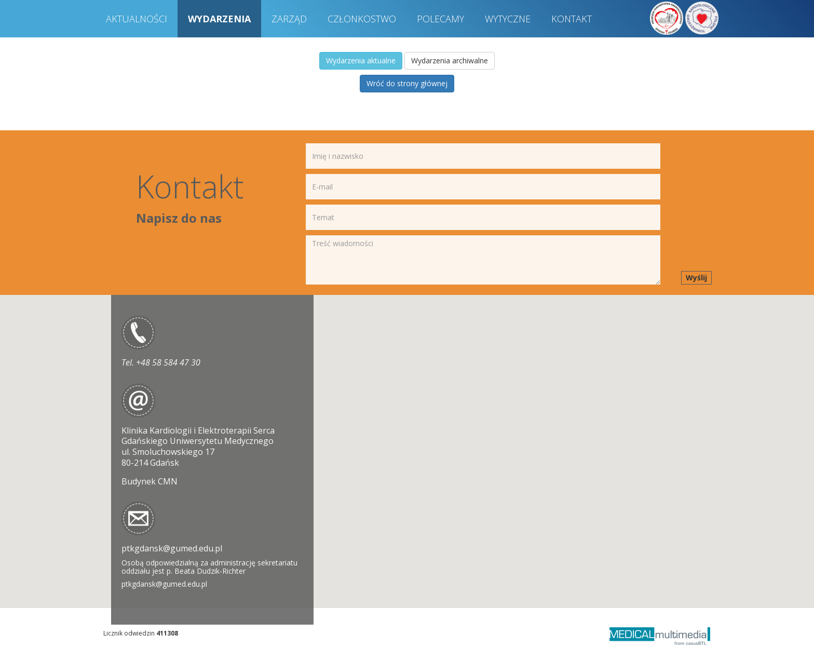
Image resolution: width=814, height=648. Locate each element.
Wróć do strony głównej (407, 83)
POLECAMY (440, 18)
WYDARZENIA (219, 18)
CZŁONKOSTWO (362, 18)
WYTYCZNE (508, 18)
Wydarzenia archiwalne (449, 60)
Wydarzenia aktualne (361, 60)
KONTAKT (571, 18)
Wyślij (696, 277)
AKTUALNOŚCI (136, 18)
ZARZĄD (289, 18)
